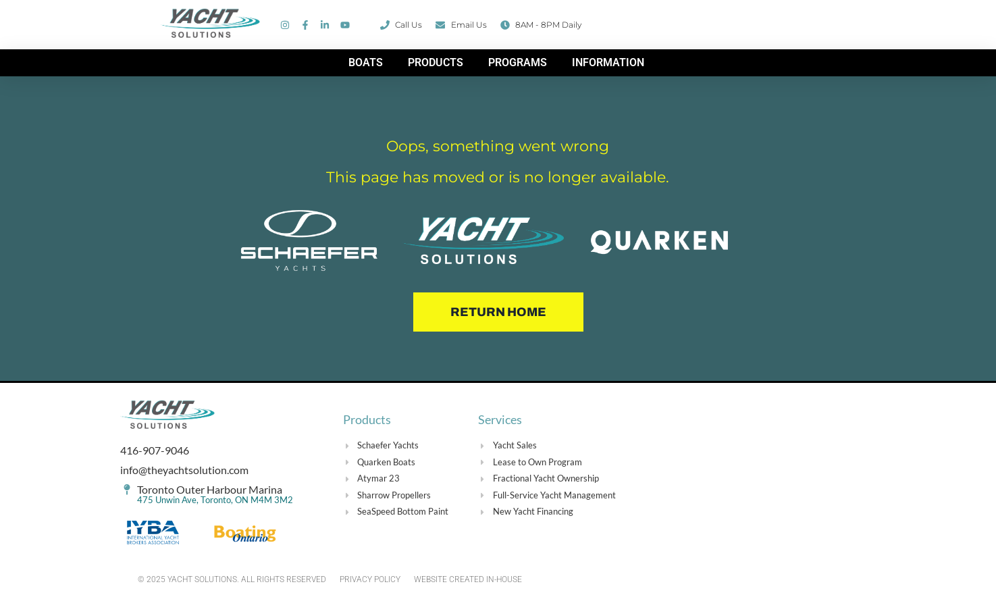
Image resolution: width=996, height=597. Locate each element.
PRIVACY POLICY (370, 579)
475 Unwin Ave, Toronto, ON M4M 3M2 (215, 499)
